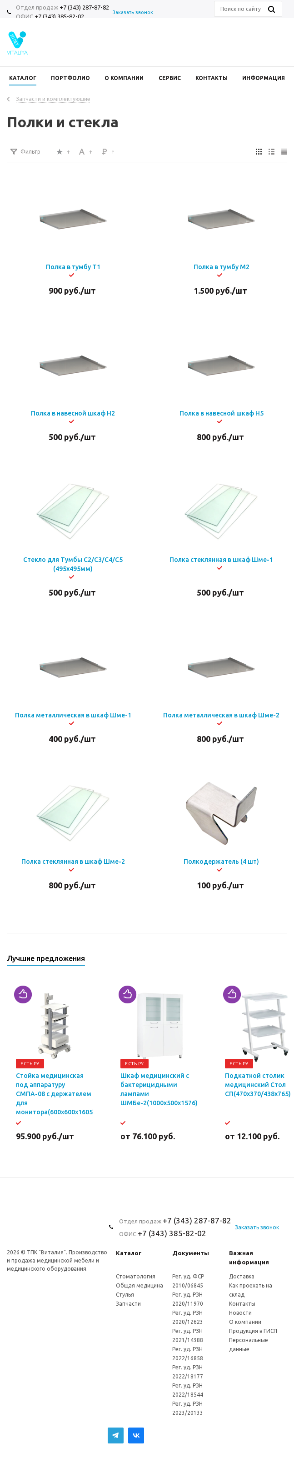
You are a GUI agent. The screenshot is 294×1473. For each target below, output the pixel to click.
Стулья (125, 1295)
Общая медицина (139, 1285)
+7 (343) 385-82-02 (59, 16)
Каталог (129, 1253)
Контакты (242, 1304)
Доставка (241, 1276)
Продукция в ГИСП (253, 1331)
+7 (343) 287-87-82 (84, 7)
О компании (245, 1322)
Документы (190, 1253)
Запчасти (128, 1304)
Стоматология (135, 1276)
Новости (240, 1313)
